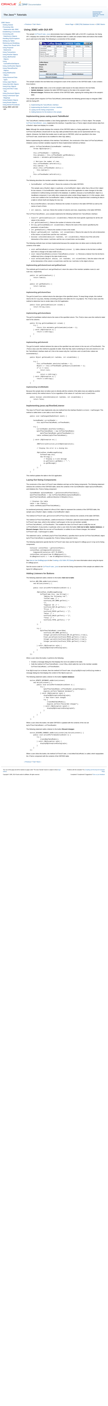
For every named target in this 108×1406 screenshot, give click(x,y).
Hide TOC (95, 16)
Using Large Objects (9, 82)
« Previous (27, 24)
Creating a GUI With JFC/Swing (63, 560)
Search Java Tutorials (98, 14)
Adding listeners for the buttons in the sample (46, 112)
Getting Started (8, 25)
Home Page (69, 24)
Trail (34, 24)
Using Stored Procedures (11, 105)
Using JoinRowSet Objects (12, 66)
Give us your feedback (99, 774)
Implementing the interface (45, 105)
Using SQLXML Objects (11, 84)
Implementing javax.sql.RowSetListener (45, 406)
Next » (39, 24)
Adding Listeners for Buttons (40, 573)
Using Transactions (9, 52)
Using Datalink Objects (10, 100)
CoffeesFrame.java (42, 34)
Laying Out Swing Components (41, 480)
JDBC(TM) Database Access (84, 24)
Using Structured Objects (11, 93)
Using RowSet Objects (10, 54)
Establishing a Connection (11, 32)
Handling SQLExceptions (11, 38)
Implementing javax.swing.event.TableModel (47, 116)
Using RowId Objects (10, 102)
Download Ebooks (97, 11)
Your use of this (7, 769)
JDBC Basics (5, 22)
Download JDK (97, 13)
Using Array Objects (9, 86)
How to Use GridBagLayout (38, 560)
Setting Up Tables (9, 41)
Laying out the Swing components (42, 110)
